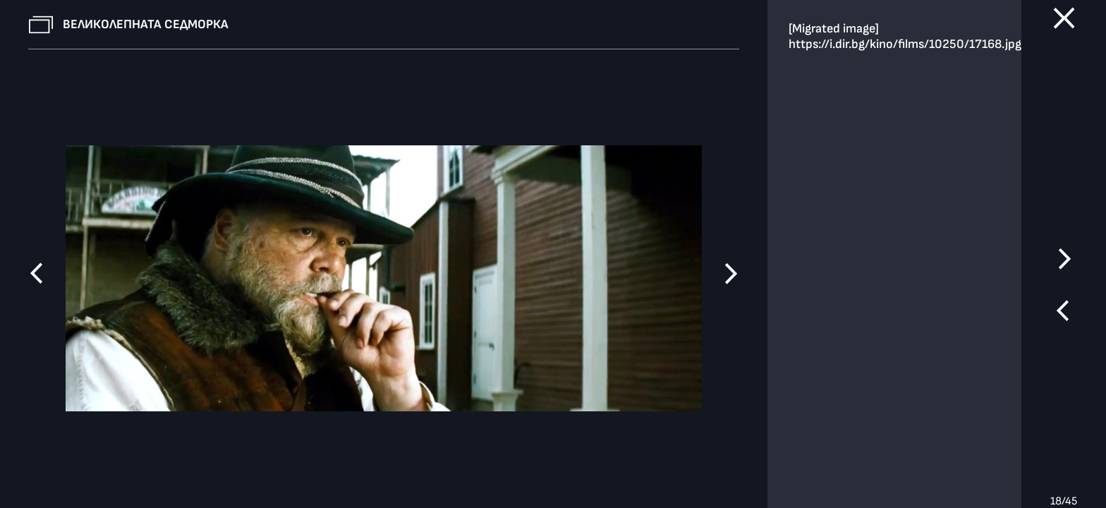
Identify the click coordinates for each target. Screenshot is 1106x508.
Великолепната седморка (146, 24)
